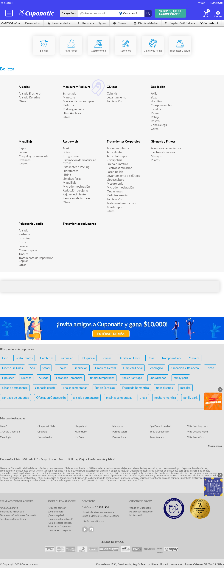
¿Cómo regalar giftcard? (60, 519)
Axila (154, 93)
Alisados (24, 86)
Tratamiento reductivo (121, 203)
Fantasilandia (45, 437)
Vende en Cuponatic (140, 507)
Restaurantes (24, 358)
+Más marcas (214, 445)
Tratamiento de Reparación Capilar (36, 259)
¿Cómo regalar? (56, 515)
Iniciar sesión (136, 515)
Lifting (67, 174)
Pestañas (24, 160)
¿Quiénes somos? (57, 507)
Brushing (24, 238)
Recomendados (58, 23)
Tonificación (114, 101)
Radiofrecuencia (117, 195)
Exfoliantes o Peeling (76, 167)
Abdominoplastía (118, 148)
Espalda (156, 109)
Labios (23, 152)
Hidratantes (70, 170)
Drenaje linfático (117, 164)
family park (181, 377)
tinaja (143, 397)
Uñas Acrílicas (72, 113)
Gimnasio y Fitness (163, 141)
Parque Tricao (119, 437)
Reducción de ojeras (75, 190)
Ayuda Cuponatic (9, 507)
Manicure (69, 97)
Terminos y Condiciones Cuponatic (18, 515)
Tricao (210, 368)
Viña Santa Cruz (195, 437)
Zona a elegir (159, 124)
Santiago (8, 2)
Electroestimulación (119, 167)
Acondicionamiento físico (167, 148)
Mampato (117, 426)
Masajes (156, 156)
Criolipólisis (114, 160)
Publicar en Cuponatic (59, 526)
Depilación (158, 86)
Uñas (150, 358)
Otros (22, 101)
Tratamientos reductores (79, 223)
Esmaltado (69, 93)
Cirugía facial (71, 156)
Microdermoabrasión (76, 186)
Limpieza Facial (133, 368)
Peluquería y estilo (31, 223)
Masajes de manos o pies (78, 101)
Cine (5, 358)
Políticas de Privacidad (12, 511)
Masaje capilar (28, 250)
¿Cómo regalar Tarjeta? (60, 522)
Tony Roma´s (157, 437)
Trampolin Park (171, 358)
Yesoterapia (114, 207)
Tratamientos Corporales (123, 141)
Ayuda (201, 3)
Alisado (23, 230)
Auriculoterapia (117, 156)
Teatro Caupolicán (159, 431)
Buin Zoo (4, 426)
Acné (66, 148)
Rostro (155, 121)
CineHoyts (5, 437)
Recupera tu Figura (92, 23)
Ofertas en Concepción (51, 397)
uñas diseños (158, 377)
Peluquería (88, 358)
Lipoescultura (115, 179)
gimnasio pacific (45, 387)
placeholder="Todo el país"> (134, 13)
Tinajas (61, 368)
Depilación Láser (129, 358)
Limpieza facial (72, 178)
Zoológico (156, 368)
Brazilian (156, 101)
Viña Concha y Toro (197, 426)
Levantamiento (116, 97)
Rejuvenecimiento (74, 194)
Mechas (26, 377)
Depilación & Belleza (180, 23)
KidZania (79, 437)
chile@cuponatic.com (93, 521)
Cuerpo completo (162, 105)
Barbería (24, 234)
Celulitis (112, 93)
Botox (67, 152)
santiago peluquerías (15, 397)
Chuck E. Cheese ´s (10, 431)
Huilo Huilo (81, 431)
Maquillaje (25, 141)
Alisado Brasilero (30, 93)
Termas (106, 358)
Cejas (22, 148)
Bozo (154, 97)
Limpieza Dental (105, 368)
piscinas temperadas (119, 397)
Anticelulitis (114, 152)
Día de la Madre (146, 23)
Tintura (23, 254)
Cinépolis (42, 431)
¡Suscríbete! (216, 3)
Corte (22, 242)
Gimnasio (67, 358)
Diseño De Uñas (12, 368)
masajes (185, 387)
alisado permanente (14, 387)
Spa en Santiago (132, 377)
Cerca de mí (210, 23)
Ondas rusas (115, 191)
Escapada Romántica (69, 377)
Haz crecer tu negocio (59, 530)
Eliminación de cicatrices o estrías (79, 161)
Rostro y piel (71, 141)
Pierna (155, 113)
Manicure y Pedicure (77, 86)
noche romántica (165, 397)
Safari (46, 368)
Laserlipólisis (115, 171)
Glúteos (112, 86)
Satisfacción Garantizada (13, 519)
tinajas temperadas (102, 377)
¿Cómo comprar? (56, 511)
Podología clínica (73, 109)
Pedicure (68, 105)
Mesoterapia (115, 183)
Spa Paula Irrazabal (160, 426)
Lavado (23, 246)
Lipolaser (8, 377)
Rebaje (155, 117)
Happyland (80, 426)
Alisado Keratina (29, 97)
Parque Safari (119, 431)
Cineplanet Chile (46, 426)
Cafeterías (46, 358)
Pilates (155, 160)
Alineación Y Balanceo (184, 368)
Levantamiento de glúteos (123, 175)
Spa (32, 368)
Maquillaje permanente (34, 156)
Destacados (32, 23)
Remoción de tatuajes (76, 198)
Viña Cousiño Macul (197, 431)
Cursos (119, 23)
